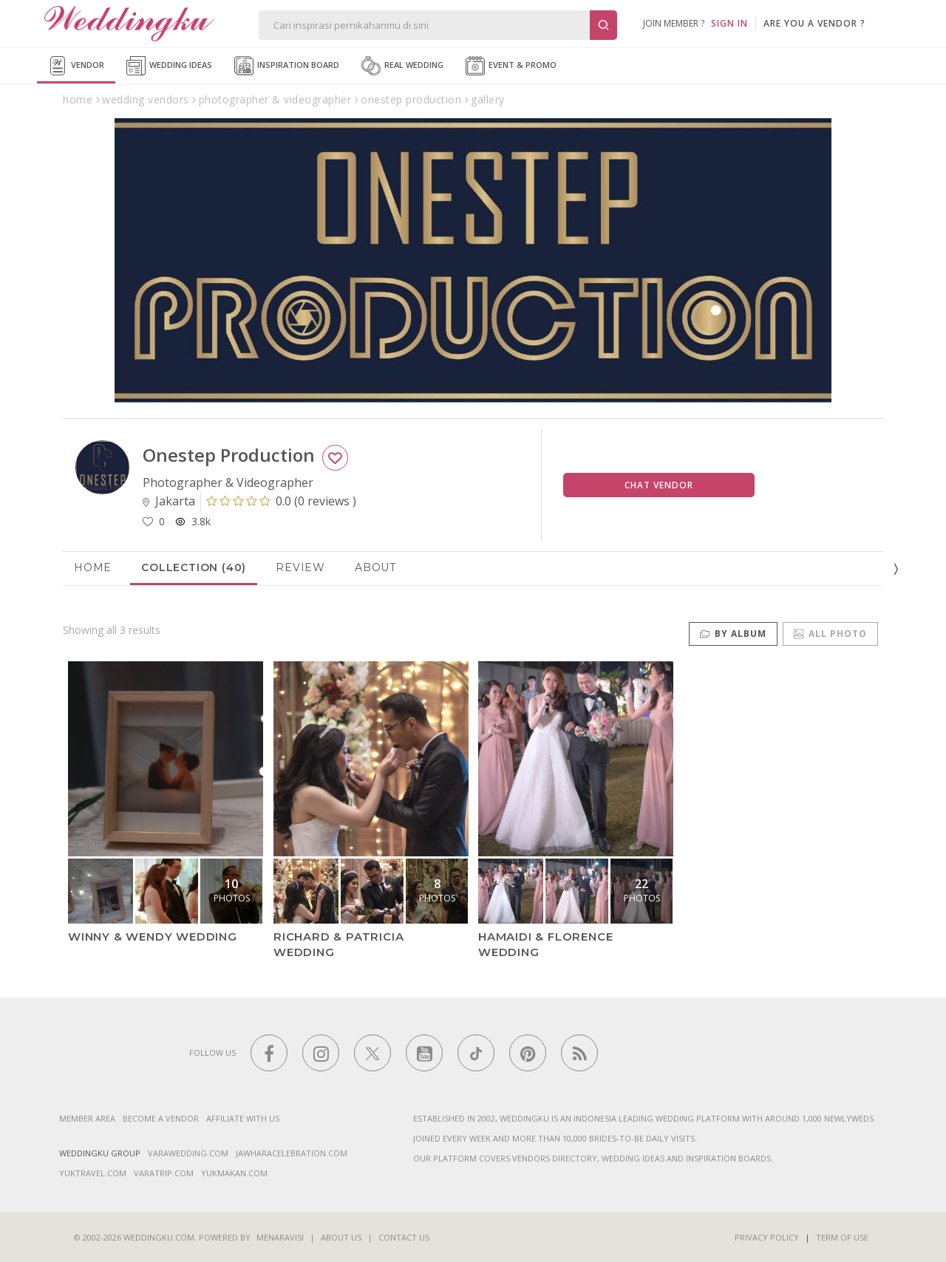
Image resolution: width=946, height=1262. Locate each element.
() (281, 501)
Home (93, 567)
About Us (341, 1237)
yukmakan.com (234, 1173)
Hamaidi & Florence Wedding (545, 944)
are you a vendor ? (814, 23)
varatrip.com (164, 1173)
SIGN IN (729, 23)
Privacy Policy (767, 1237)
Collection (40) (193, 567)
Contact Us (403, 1237)
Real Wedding (402, 65)
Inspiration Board (286, 65)
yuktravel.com (92, 1173)
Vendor (76, 65)
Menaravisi (280, 1237)
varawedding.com (188, 1153)
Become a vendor (161, 1118)
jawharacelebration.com (291, 1153)
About (375, 567)
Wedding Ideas (169, 65)
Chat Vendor (659, 485)
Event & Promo (511, 65)
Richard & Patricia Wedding (338, 944)
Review (300, 567)
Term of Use (842, 1237)
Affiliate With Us (242, 1118)
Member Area (87, 1118)
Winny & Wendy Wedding (152, 937)
